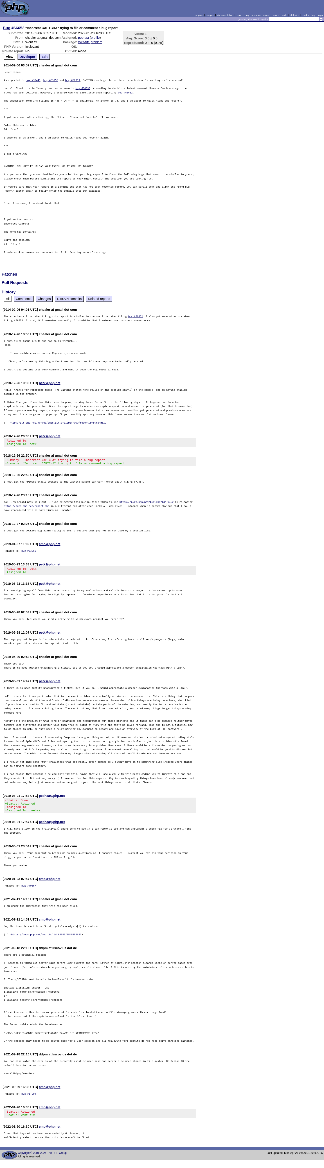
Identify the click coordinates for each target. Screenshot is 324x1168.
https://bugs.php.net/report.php (26, 508)
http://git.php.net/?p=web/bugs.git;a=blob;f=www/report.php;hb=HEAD (58, 422)
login (320, 15)
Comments (24, 299)
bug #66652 (125, 92)
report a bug (242, 15)
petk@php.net (50, 383)
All (7, 299)
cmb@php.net (50, 547)
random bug (308, 15)
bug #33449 (33, 80)
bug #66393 (72, 80)
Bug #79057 (28, 892)
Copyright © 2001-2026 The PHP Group (42, 1161)
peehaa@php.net (52, 800)
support (210, 15)
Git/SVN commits (69, 299)
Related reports (99, 299)
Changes (44, 299)
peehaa (83, 37)
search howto (280, 15)
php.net (200, 15)
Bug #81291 (28, 1100)
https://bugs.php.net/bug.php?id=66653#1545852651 (46, 941)
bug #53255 (50, 80)
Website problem (90, 42)
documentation (225, 15)
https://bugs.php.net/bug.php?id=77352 (146, 504)
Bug (7, 28)
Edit (44, 57)
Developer (27, 57)
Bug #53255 (28, 553)
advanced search (261, 15)
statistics (294, 15)
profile (95, 37)
